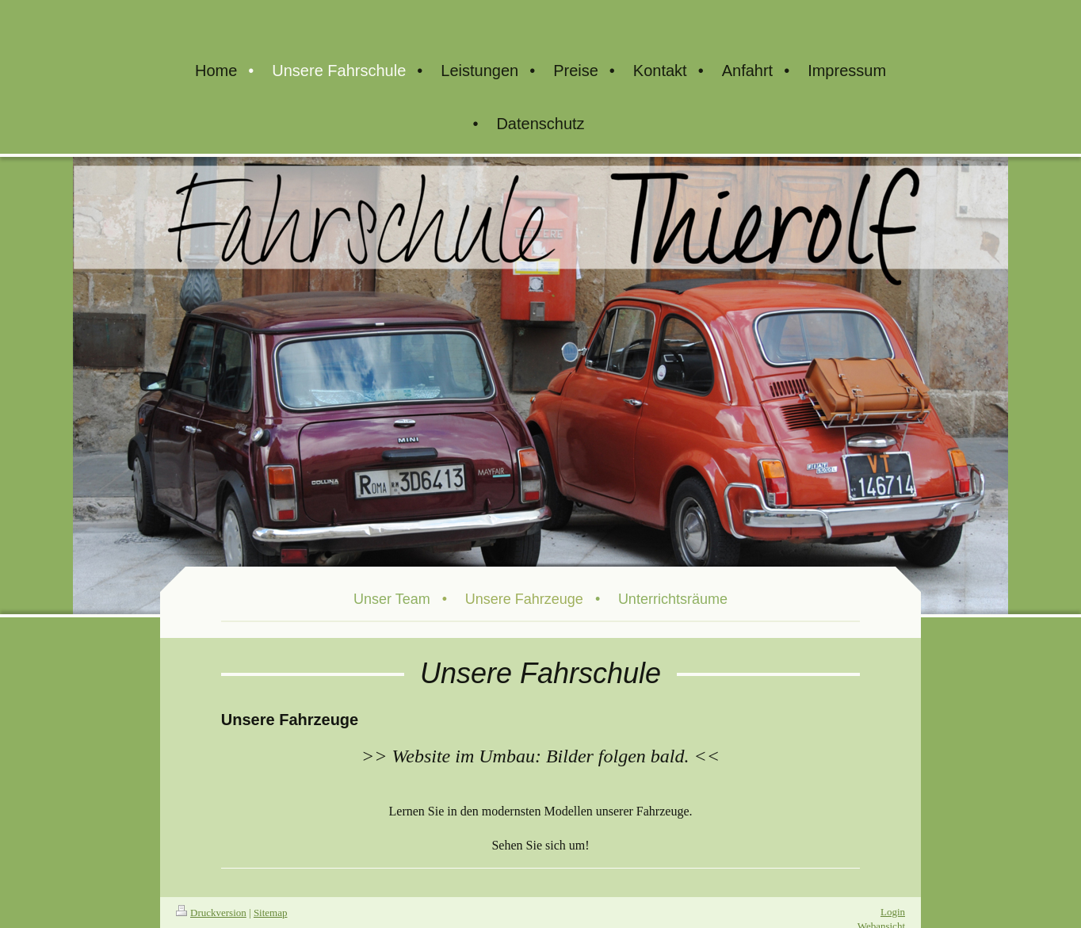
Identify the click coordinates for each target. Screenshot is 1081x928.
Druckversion (211, 912)
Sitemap (271, 912)
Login (892, 912)
